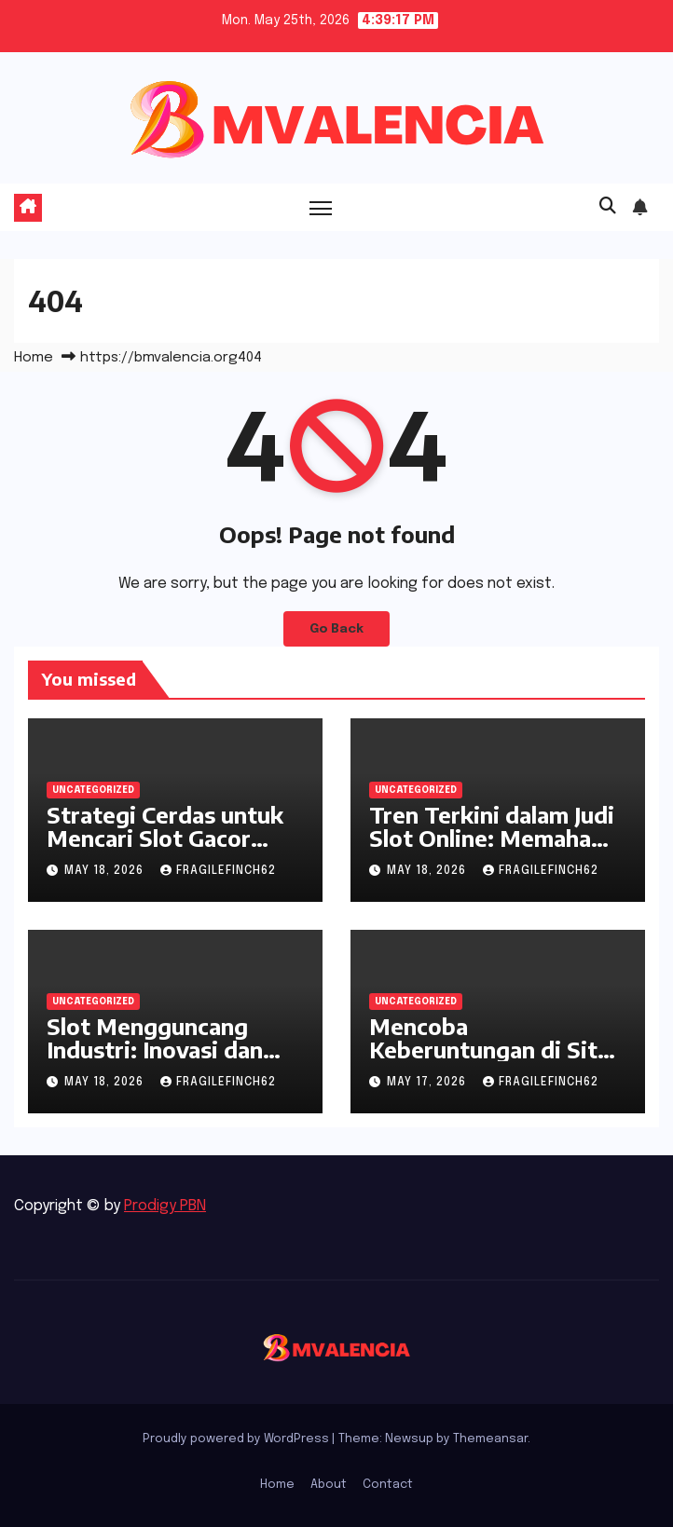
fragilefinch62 (218, 871)
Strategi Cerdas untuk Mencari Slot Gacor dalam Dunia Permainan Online (171, 849)
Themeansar (490, 1439)
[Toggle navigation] (320, 207)
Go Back (336, 628)
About (328, 1485)
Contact (388, 1485)
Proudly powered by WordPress (237, 1439)
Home (33, 357)
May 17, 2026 (428, 1082)
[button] (607, 206)
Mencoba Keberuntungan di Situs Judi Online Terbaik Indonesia (495, 1061)
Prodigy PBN (165, 1206)
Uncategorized (93, 790)
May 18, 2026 (105, 871)
